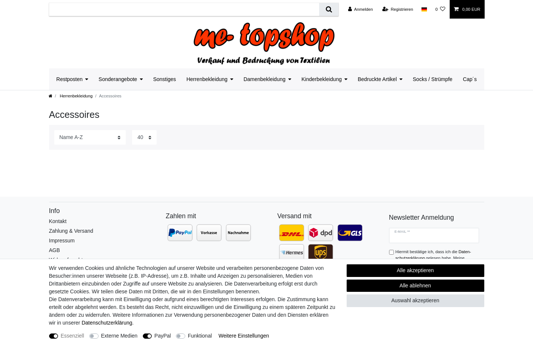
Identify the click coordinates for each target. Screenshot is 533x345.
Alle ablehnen (415, 285)
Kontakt (58, 221)
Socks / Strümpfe (433, 79)
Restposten (69, 79)
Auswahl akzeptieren (415, 300)
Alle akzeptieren (415, 270)
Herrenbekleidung (207, 79)
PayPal (162, 336)
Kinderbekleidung (322, 79)
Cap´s (469, 79)
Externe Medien (119, 336)
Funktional (200, 336)
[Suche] (328, 9)
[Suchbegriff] (184, 9)
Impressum (62, 241)
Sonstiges (164, 79)
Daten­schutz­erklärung (106, 323)
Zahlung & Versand (71, 231)
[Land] (424, 9)
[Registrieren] (397, 9)
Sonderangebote (118, 79)
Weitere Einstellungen (243, 336)
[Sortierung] (90, 137)
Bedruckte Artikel (377, 79)
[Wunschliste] (440, 9)
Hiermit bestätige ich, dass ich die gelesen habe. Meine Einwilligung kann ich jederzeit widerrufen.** (435, 258)
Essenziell (72, 336)
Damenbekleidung (265, 79)
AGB (54, 250)
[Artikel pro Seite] (144, 137)
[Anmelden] (360, 9)
